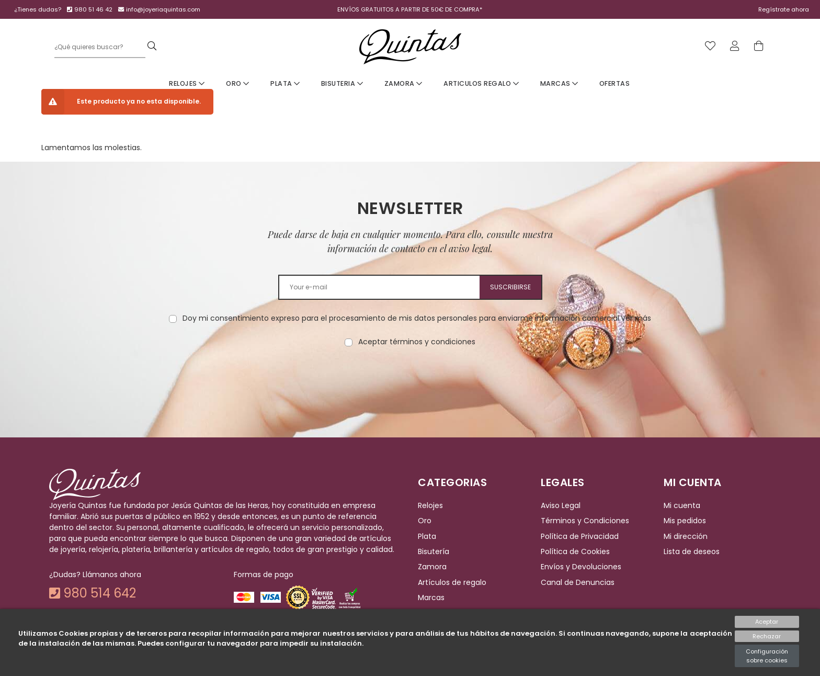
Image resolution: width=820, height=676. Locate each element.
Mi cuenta (682, 505)
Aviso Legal (560, 505)
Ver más (636, 318)
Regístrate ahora (783, 9)
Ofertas (614, 83)
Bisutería (433, 551)
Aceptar (766, 621)
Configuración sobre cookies (767, 655)
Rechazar (767, 636)
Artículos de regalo (452, 582)
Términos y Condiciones (585, 521)
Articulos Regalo (481, 83)
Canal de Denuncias (577, 582)
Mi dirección (686, 536)
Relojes (187, 83)
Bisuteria (342, 83)
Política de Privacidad (580, 536)
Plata (285, 83)
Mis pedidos (685, 521)
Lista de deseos (692, 551)
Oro (237, 83)
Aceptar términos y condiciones (416, 341)
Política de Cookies (575, 551)
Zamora (403, 83)
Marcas (559, 83)
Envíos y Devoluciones (581, 567)
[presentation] (410, 380)
